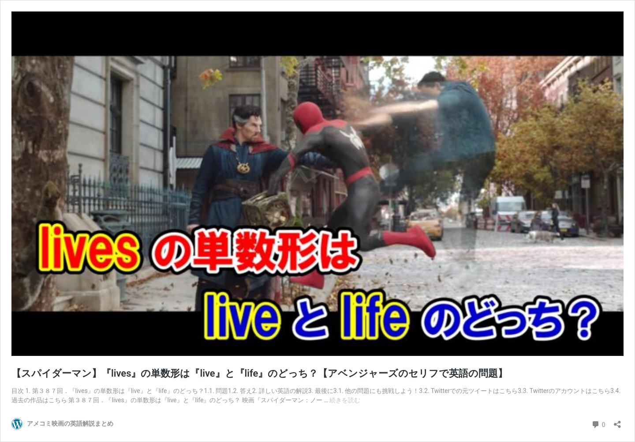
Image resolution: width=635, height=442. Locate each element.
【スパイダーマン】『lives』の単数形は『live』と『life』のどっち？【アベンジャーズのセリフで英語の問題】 (259, 373)
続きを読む (344, 400)
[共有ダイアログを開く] (617, 421)
